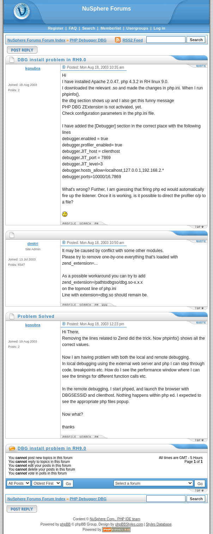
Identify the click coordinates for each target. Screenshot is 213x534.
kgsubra (33, 68)
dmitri (33, 243)
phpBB (65, 524)
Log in (159, 28)
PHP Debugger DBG (88, 40)
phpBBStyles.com (129, 524)
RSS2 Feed (128, 40)
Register (55, 28)
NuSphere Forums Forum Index (36, 40)
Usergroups (137, 28)
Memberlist (111, 28)
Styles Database (159, 524)
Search (88, 28)
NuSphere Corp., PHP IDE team (115, 519)
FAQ (73, 28)
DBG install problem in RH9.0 (52, 448)
